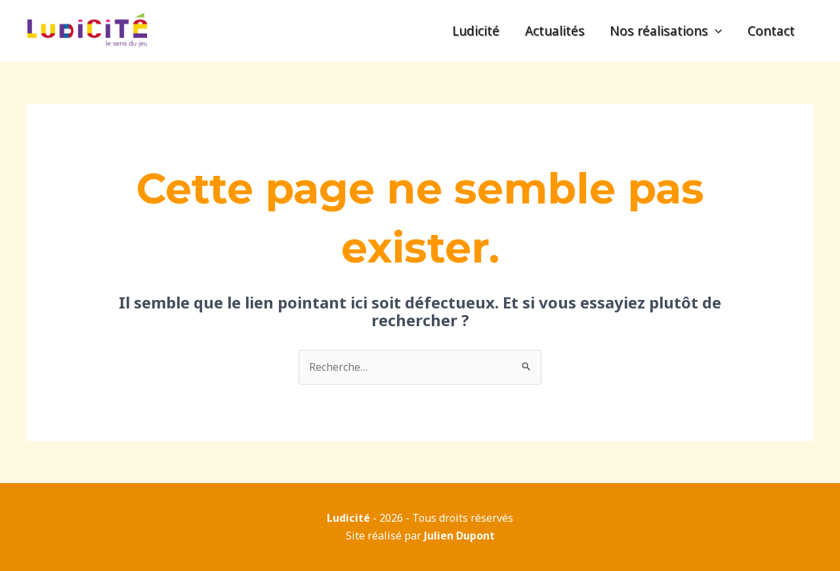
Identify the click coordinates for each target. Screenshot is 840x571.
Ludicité (475, 30)
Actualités (555, 30)
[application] (715, 31)
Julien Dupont (459, 535)
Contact (771, 30)
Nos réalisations (666, 31)
